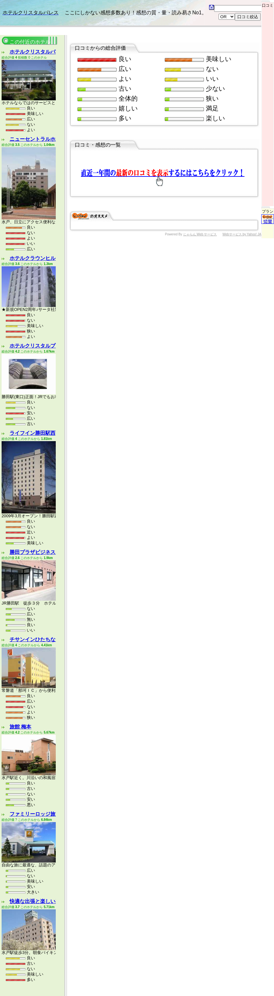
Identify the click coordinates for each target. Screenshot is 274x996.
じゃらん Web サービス (200, 202)
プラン (267, 183)
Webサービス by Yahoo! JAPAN (245, 202)
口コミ (267, 4)
